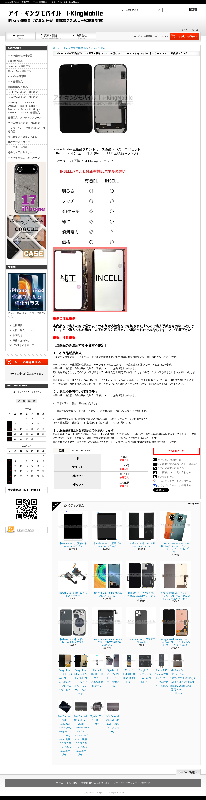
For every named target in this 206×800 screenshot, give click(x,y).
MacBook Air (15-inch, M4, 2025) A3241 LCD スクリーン (113, 716)
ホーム (21, 36)
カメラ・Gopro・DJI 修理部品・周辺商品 (26, 130)
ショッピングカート (184, 36)
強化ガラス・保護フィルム (22, 136)
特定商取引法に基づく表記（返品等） (177, 464)
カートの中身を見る (26, 362)
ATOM (29, 530)
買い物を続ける (165, 476)
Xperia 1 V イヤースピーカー (97, 712)
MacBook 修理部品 (18, 86)
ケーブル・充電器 (17, 147)
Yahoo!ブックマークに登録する (174, 481)
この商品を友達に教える (170, 468)
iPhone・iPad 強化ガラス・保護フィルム (27, 295)
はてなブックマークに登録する (174, 485)
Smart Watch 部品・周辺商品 (23, 97)
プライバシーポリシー (125, 782)
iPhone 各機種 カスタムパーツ (24, 157)
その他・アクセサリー (20, 152)
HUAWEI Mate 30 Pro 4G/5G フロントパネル (107, 579)
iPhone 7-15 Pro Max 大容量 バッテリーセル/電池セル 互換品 (161, 670)
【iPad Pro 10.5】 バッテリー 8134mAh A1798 (141, 529)
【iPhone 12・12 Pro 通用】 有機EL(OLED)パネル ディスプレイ (141, 580)
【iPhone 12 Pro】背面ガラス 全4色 (141, 625)
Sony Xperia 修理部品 (19, 66)
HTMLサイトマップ (23, 345)
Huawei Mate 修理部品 (19, 71)
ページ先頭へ (188, 772)
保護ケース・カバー (19, 141)
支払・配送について (51, 36)
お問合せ (81, 36)
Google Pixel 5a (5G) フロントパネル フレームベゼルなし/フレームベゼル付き (175, 627)
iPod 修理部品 (15, 81)
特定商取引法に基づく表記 (95, 782)
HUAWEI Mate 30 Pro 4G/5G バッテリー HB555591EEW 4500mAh (107, 627)
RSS (20, 530)
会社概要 (17, 325)
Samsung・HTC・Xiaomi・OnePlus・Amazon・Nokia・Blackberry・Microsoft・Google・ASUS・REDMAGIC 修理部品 (25, 107)
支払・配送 (72, 782)
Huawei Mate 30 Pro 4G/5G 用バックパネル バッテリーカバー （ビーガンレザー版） (175, 532)
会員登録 (148, 36)
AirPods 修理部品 (17, 76)
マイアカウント (161, 36)
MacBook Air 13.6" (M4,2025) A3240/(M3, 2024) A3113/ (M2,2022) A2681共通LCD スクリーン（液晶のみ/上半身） (65, 728)
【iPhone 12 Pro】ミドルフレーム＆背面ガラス (73, 625)
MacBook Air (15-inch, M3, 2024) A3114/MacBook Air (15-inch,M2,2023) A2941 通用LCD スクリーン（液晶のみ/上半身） (82, 728)
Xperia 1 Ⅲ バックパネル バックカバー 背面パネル (113, 670)
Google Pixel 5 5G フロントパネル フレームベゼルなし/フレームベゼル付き (175, 580)
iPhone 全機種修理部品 (20, 55)
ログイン (138, 36)
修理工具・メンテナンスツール (25, 117)
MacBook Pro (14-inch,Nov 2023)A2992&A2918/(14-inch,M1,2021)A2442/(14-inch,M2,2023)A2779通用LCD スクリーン (183, 674)
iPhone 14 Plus (98, 48)
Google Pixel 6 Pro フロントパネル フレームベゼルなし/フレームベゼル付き (81, 674)
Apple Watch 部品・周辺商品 (23, 92)
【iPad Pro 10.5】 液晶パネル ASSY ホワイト (73, 529)
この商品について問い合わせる (174, 472)
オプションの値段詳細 (169, 459)
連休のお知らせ (21, 340)
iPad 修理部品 (15, 60)
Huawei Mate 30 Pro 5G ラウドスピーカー (73, 579)
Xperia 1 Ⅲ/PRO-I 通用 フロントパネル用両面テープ (97, 670)
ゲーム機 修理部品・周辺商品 (24, 122)
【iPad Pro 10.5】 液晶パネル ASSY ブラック (107, 529)
